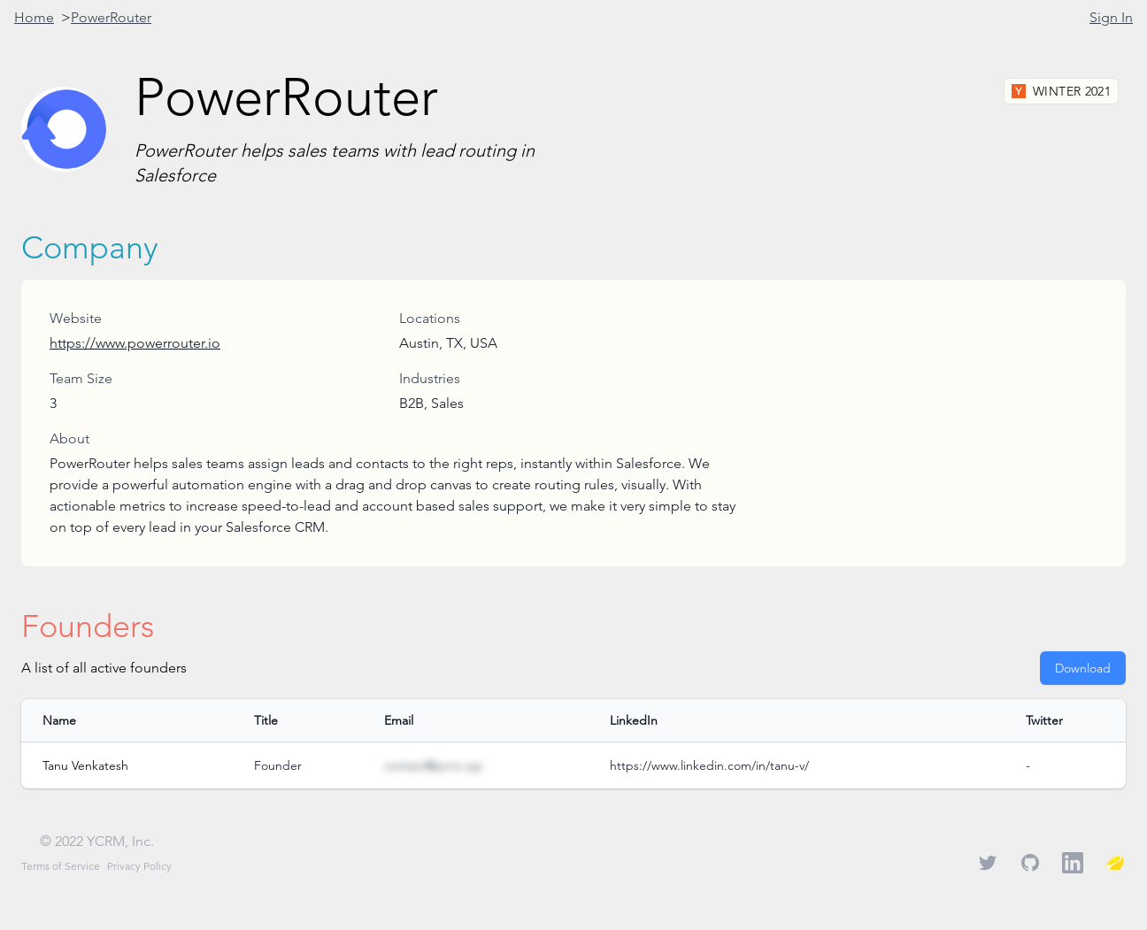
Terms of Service (60, 865)
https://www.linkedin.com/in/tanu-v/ (709, 765)
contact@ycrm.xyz (433, 765)
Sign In (1111, 17)
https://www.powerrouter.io (135, 342)
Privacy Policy (139, 865)
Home (34, 17)
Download (1083, 668)
